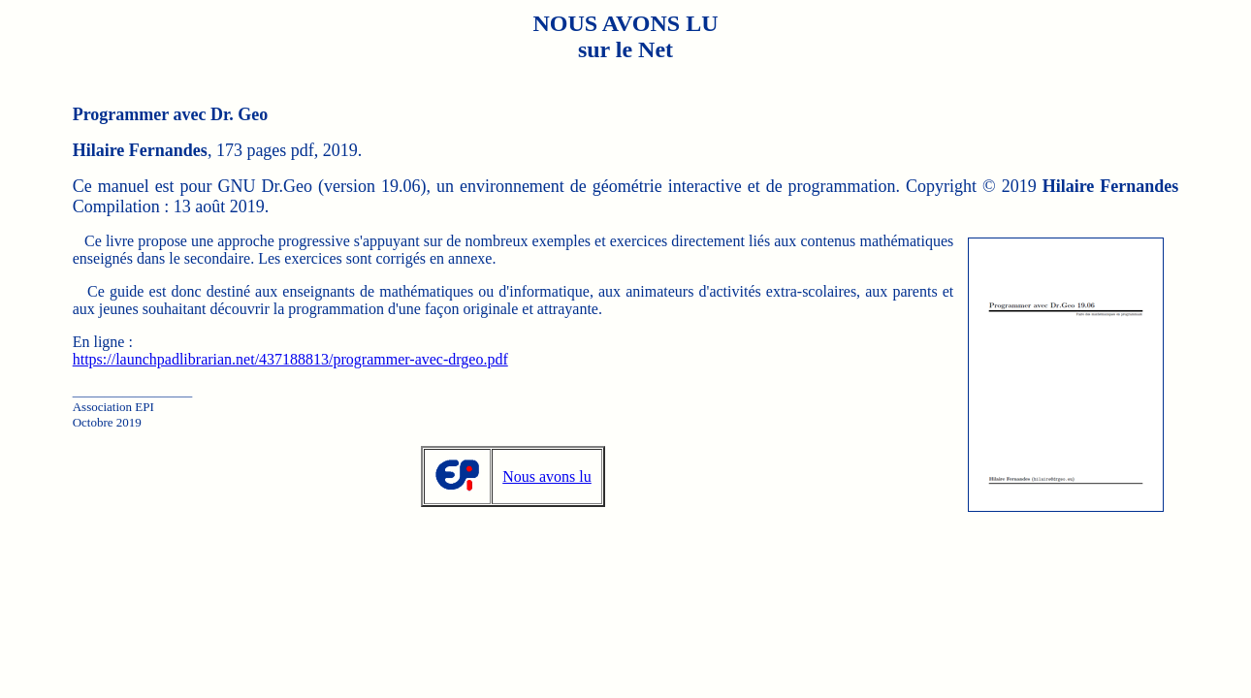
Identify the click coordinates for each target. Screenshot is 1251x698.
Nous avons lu (547, 476)
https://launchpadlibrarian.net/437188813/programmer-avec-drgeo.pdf (290, 359)
